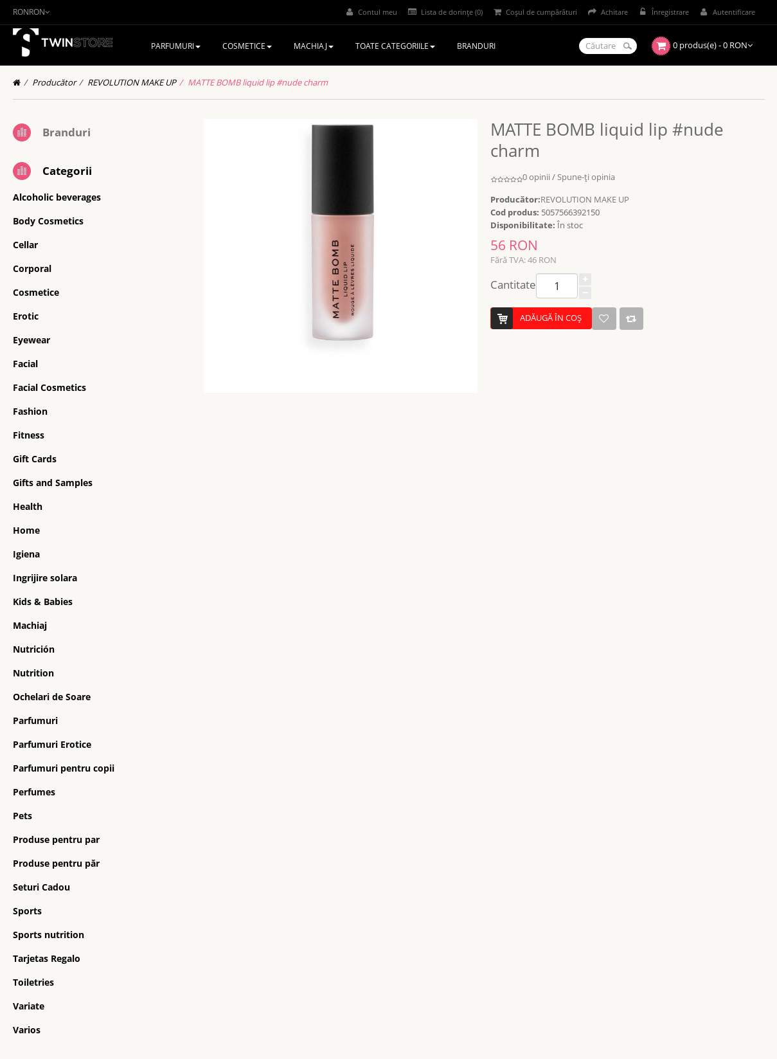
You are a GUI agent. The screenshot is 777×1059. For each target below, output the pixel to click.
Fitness (28, 435)
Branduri (66, 132)
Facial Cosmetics (49, 387)
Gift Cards (35, 459)
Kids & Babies (43, 601)
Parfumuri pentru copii (63, 768)
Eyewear (31, 340)
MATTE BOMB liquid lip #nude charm (258, 82)
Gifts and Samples (53, 482)
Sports (27, 911)
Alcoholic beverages (57, 197)
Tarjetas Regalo (46, 958)
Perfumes (34, 792)
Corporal (32, 268)
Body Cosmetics (48, 221)
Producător (54, 82)
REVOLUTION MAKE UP (131, 82)
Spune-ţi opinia (586, 177)
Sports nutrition (48, 934)
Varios (26, 1030)
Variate (28, 1006)
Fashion (30, 411)
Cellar (25, 245)
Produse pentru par (56, 839)
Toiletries (33, 982)
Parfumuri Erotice (52, 744)
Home (26, 530)
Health (27, 506)
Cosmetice (36, 292)
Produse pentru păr (56, 863)
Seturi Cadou (41, 887)
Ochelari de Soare (52, 697)
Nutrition (33, 673)
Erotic (26, 316)
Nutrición (34, 649)
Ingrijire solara (45, 578)
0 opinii (536, 177)
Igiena (26, 554)
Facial (25, 364)
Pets (22, 816)
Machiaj (30, 625)
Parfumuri (35, 720)
